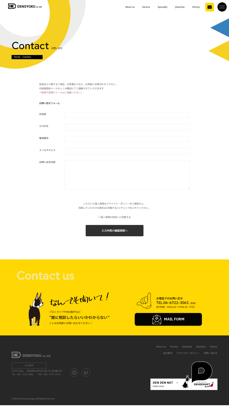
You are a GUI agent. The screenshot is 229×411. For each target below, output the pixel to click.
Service (146, 7)
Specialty (162, 7)
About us (130, 7)
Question (180, 7)
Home (17, 57)
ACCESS (29, 371)
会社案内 (167, 359)
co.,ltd (25, 6)
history (213, 352)
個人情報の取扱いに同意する (114, 223)
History (196, 7)
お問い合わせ (210, 359)
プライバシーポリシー (188, 359)
